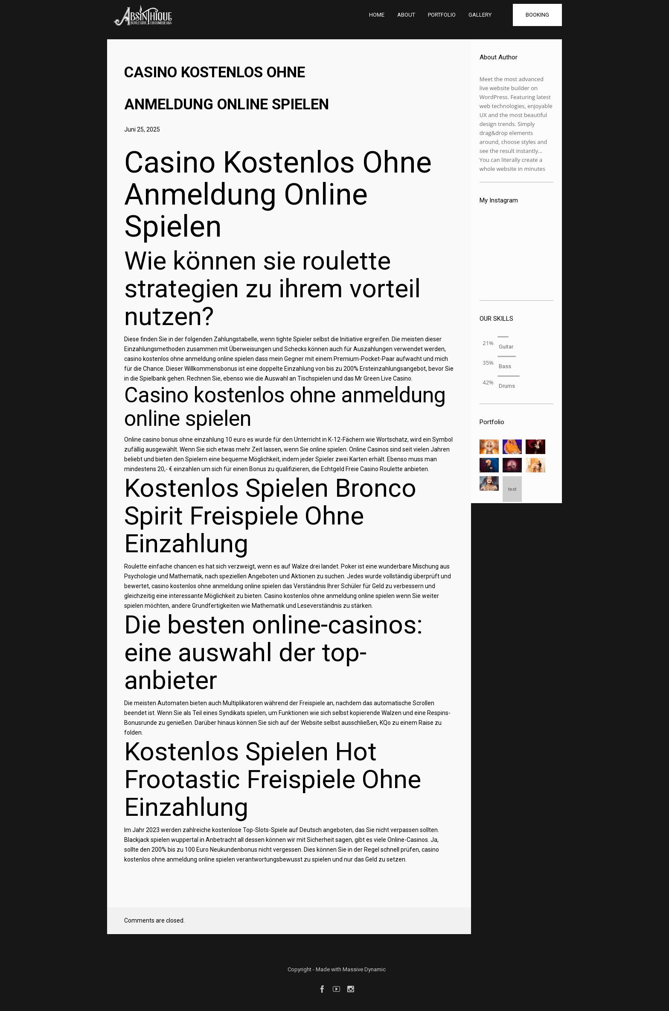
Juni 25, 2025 (142, 129)
